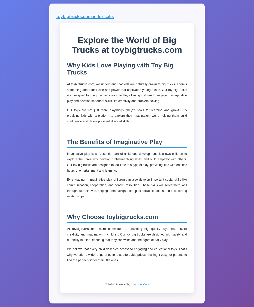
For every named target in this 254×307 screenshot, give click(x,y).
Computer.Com (140, 284)
